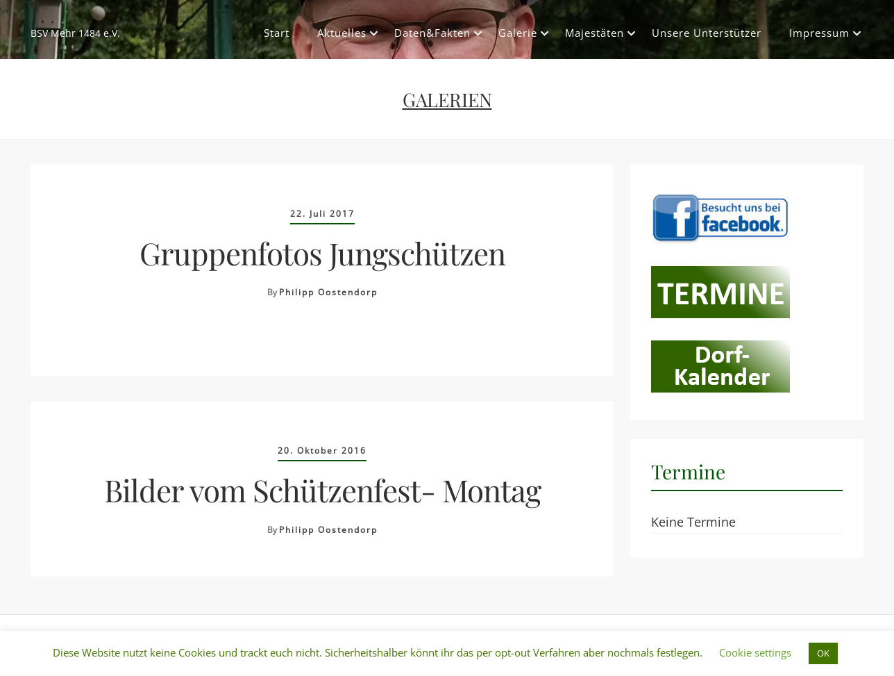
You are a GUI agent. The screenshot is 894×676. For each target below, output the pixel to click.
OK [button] (823, 653)
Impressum (819, 33)
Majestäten (594, 33)
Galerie (517, 33)
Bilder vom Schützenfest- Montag (322, 489)
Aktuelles (341, 33)
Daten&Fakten (432, 33)
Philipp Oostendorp (328, 292)
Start (276, 33)
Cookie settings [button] (755, 652)
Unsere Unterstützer (706, 33)
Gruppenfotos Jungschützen (322, 252)
